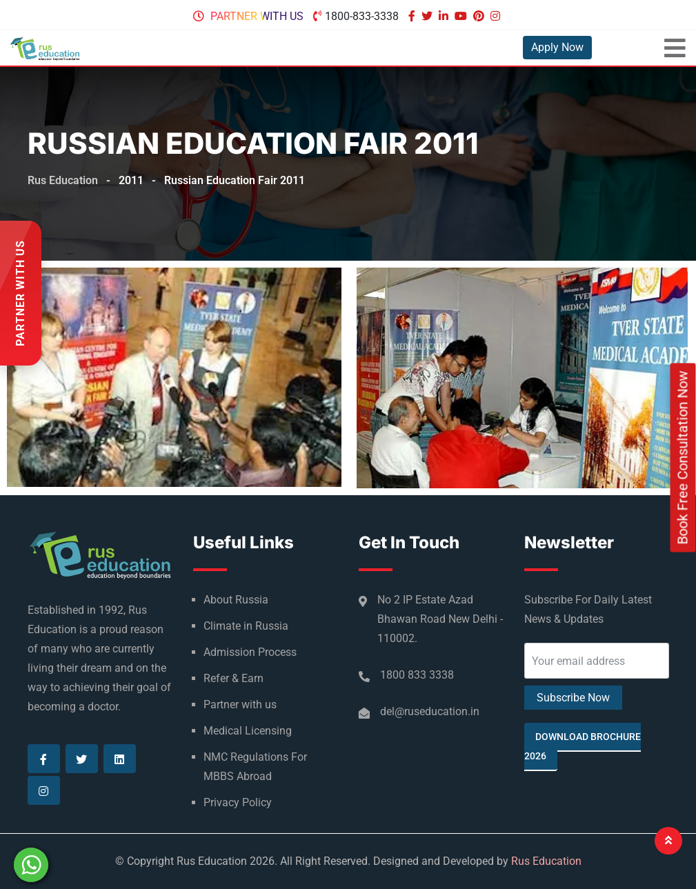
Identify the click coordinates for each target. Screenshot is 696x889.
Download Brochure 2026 (582, 746)
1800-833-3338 (362, 16)
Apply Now (557, 47)
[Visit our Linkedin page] (445, 16)
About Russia (235, 599)
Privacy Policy (237, 802)
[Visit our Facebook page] (413, 16)
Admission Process (250, 652)
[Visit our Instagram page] (497, 16)
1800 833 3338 (417, 674)
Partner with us (257, 16)
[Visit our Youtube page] (462, 16)
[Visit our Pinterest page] (480, 16)
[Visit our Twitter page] (428, 16)
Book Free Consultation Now (683, 457)
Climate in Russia (245, 625)
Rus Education (546, 861)
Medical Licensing (247, 730)
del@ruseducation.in (429, 711)
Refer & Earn (233, 678)
